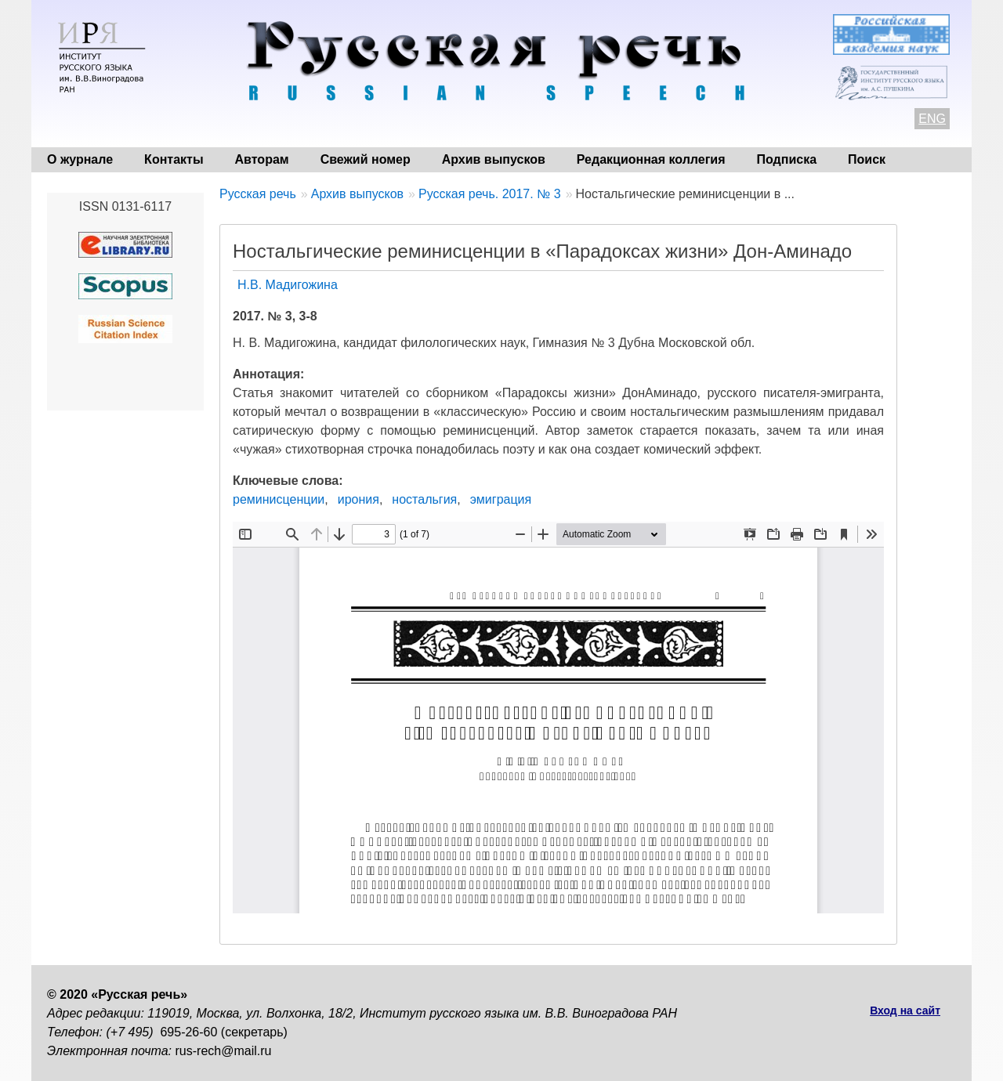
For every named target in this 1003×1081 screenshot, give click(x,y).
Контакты (173, 159)
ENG (932, 118)
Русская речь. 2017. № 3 (489, 194)
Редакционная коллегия (651, 159)
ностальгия (424, 499)
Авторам (262, 159)
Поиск (866, 159)
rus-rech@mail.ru (224, 1051)
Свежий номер (365, 159)
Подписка (787, 159)
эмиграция (501, 499)
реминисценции (278, 499)
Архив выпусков (493, 159)
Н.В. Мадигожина (287, 284)
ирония (358, 499)
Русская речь (257, 194)
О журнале (80, 159)
